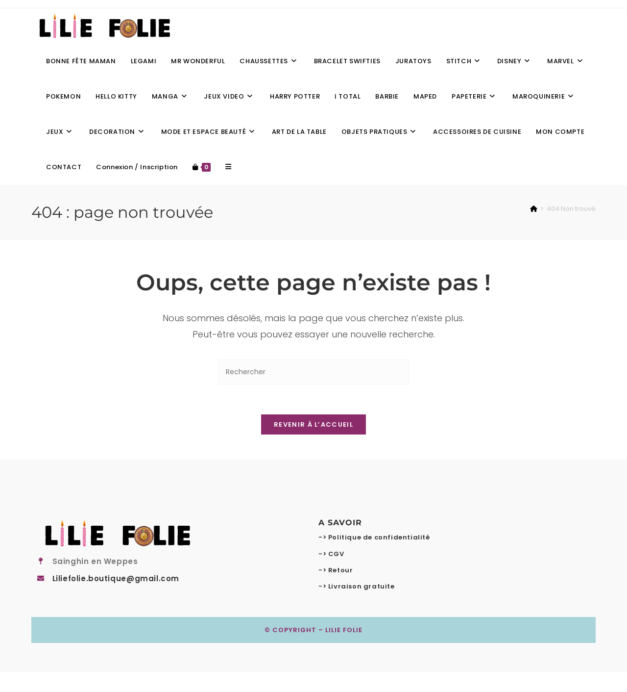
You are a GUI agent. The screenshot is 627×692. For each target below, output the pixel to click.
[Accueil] (533, 208)
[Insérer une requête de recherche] (313, 371)
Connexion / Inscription (137, 167)
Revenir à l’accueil (313, 424)
